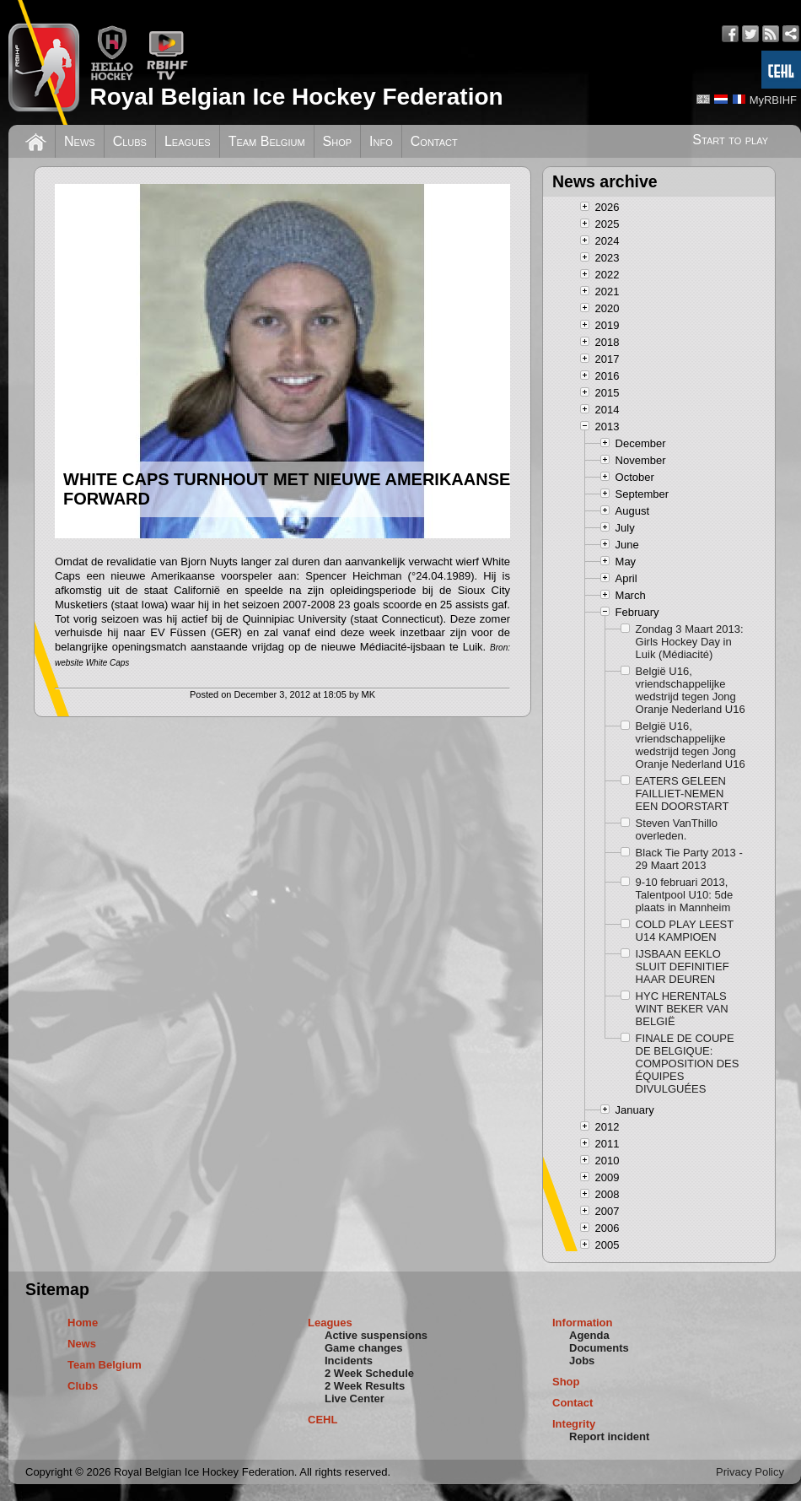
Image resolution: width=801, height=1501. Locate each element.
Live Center (354, 1398)
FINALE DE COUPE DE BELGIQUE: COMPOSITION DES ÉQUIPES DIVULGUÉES (687, 1063)
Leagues (187, 141)
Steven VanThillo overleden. (677, 829)
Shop (337, 141)
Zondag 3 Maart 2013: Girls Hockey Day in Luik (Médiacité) (690, 642)
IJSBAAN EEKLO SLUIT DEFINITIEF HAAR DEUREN (682, 966)
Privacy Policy (750, 1472)
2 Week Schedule (369, 1373)
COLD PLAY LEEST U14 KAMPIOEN (685, 930)
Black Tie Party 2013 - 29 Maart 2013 (689, 859)
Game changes (364, 1348)
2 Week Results (365, 1386)
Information (582, 1322)
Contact (434, 141)
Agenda (589, 1335)
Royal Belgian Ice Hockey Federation (296, 97)
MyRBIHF (773, 100)
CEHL (322, 1419)
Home (82, 1322)
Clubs (130, 141)
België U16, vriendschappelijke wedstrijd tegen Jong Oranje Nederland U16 (690, 690)
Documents (599, 1348)
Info (381, 141)
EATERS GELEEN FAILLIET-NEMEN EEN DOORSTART (682, 794)
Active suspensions (376, 1335)
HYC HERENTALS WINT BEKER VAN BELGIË (682, 1009)
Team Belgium (266, 141)
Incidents (349, 1360)
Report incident (609, 1436)
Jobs (581, 1360)
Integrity (573, 1423)
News (79, 141)
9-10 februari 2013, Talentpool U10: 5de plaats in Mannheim (685, 895)
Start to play (730, 139)
